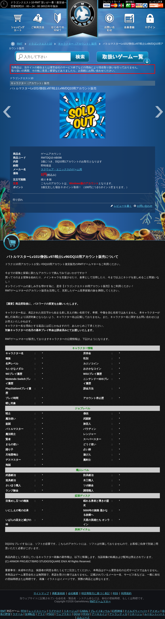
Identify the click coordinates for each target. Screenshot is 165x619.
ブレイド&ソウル (100, 610)
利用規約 (126, 593)
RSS (115, 593)
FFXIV (86, 614)
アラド (41, 614)
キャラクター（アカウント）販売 (77, 43)
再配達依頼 (58, 593)
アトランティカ (118, 614)
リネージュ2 (71, 610)
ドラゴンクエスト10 (40, 43)
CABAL (84, 610)
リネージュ (135, 614)
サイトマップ (41, 593)
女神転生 (30, 614)
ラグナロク (55, 610)
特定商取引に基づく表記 (95, 593)
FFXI (23, 610)
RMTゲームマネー (100, 601)
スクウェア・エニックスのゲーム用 (61, 169)
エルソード (83, 617)
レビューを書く (121, 205)
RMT (19, 43)
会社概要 (73, 593)
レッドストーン (38, 610)
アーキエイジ (99, 614)
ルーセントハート (154, 614)
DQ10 (77, 614)
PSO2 (50, 614)
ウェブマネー (64, 614)
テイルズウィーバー (136, 610)
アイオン (155, 610)
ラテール (18, 614)
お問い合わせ (143, 205)
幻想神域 (117, 610)
